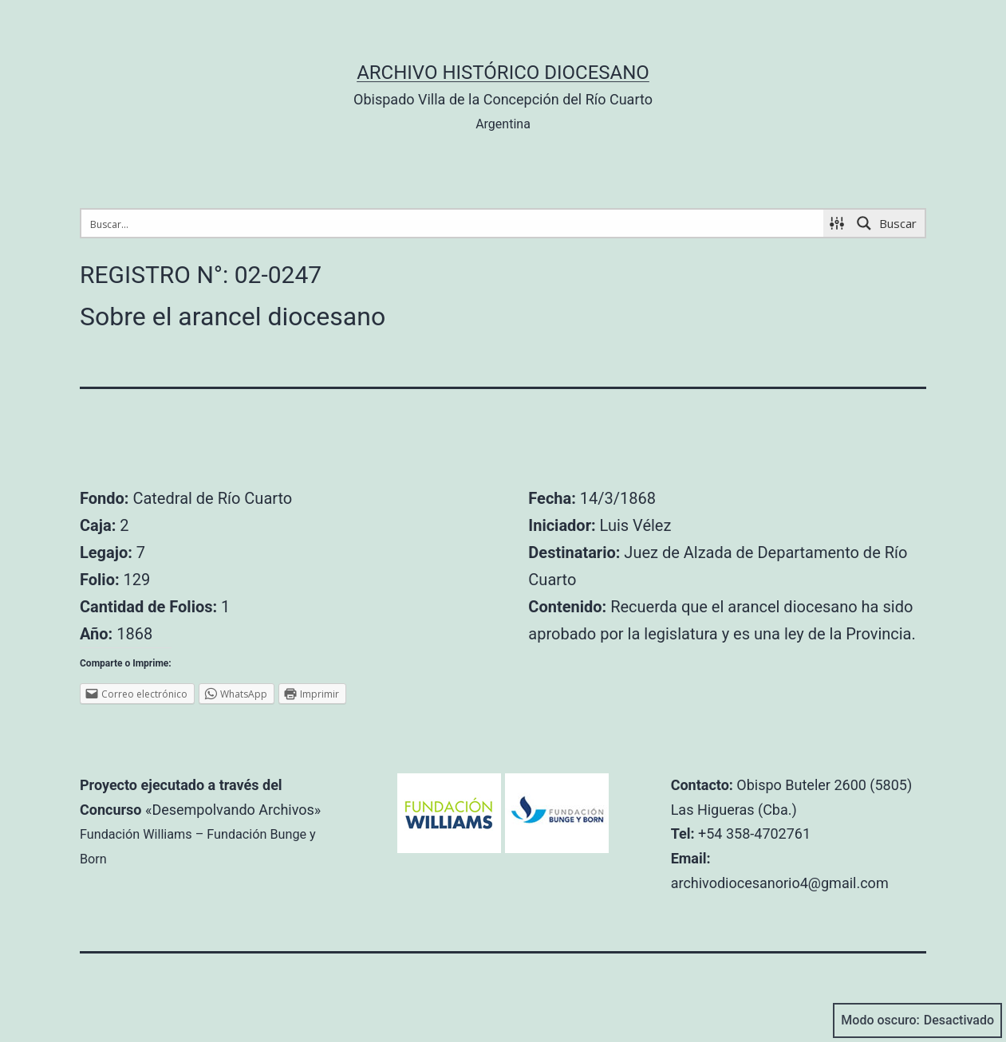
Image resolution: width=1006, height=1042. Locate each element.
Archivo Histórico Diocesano (503, 72)
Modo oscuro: (917, 1020)
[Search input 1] (453, 223)
